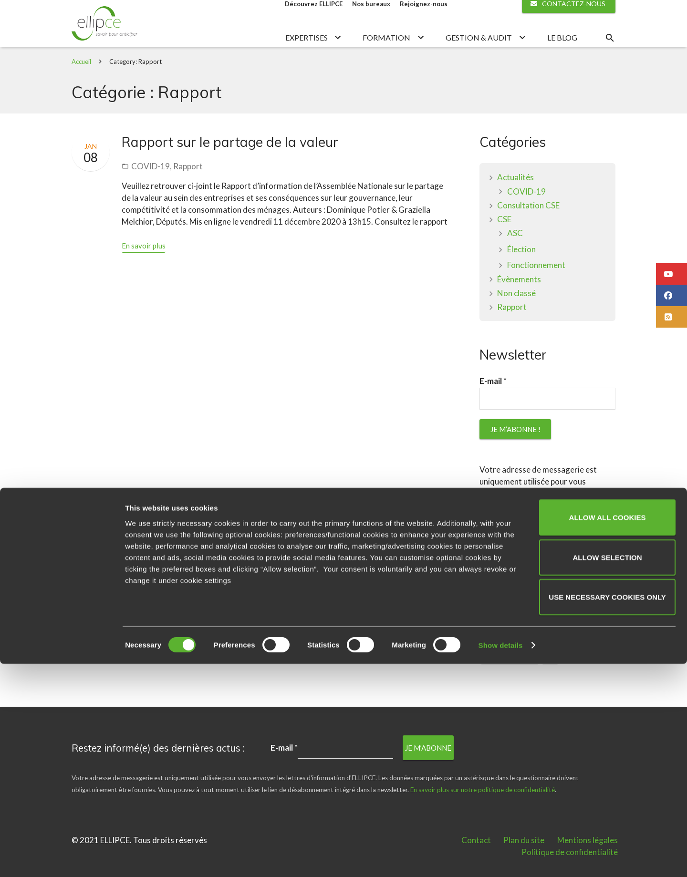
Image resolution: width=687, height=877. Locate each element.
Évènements (519, 304)
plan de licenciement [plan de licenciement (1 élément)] (509, 682)
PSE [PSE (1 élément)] (550, 682)
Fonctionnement (536, 290)
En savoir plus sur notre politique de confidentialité (543, 602)
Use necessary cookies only (607, 810)
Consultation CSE (528, 230)
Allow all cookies (607, 730)
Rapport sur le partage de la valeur (230, 166)
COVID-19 (150, 191)
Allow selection (607, 770)
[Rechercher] (610, 50)
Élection (521, 274)
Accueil (81, 86)
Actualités (515, 202)
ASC (515, 258)
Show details (501, 858)
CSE (504, 244)
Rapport (188, 191)
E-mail (493, 406)
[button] (671, 274)
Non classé (516, 318)
